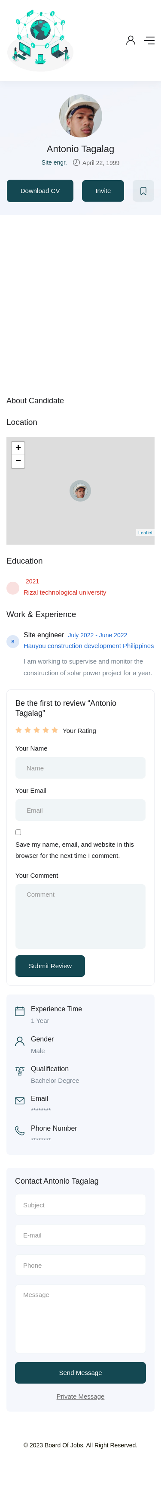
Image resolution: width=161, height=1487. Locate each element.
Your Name (31, 748)
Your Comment (36, 875)
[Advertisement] (80, 300)
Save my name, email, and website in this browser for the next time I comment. (74, 850)
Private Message (81, 1396)
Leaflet (145, 532)
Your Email (30, 790)
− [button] (18, 461)
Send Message (80, 1372)
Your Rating (79, 730)
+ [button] (18, 448)
